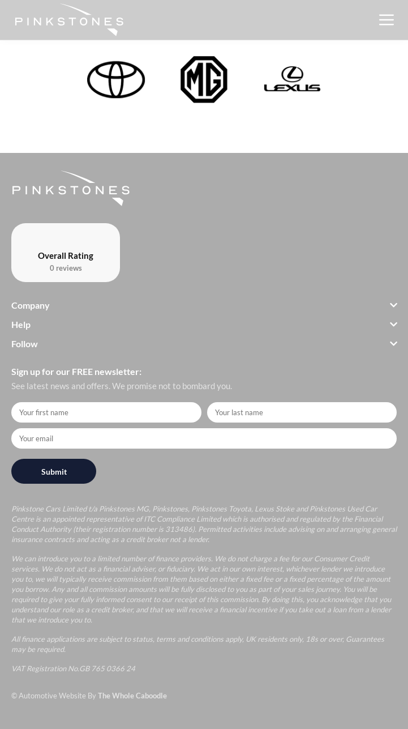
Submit (54, 471)
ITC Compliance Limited (182, 518)
